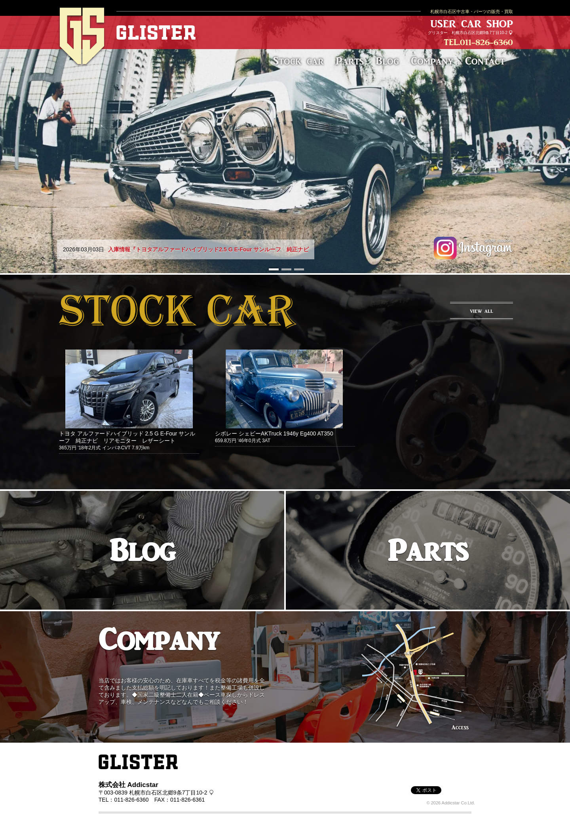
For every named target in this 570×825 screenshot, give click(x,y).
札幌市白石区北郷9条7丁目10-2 (479, 32)
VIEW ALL (481, 311)
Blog (387, 60)
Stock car (298, 60)
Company (432, 60)
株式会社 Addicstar (128, 785)
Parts (350, 60)
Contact (485, 60)
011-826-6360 (486, 42)
